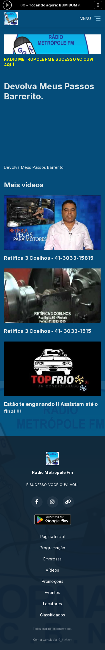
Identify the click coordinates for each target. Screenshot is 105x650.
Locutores (52, 603)
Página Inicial (52, 536)
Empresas (52, 559)
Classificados (52, 614)
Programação (52, 547)
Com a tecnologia (52, 640)
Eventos (52, 592)
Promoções (53, 581)
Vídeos (52, 570)
